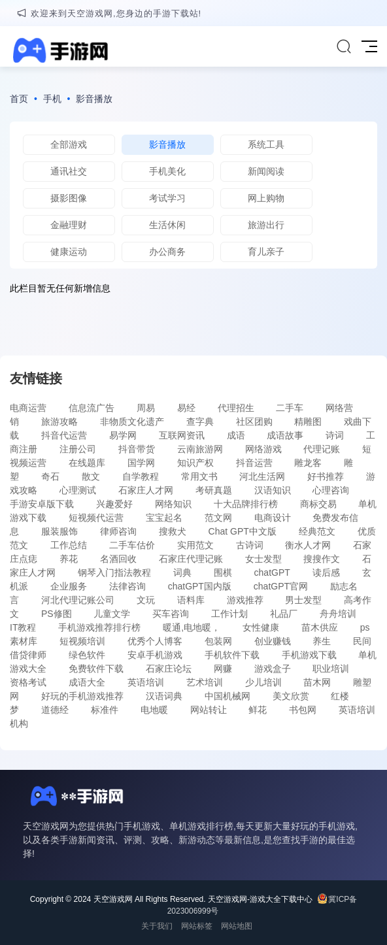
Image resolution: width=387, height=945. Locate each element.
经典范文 (317, 531)
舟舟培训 (338, 613)
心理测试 (77, 490)
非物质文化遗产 (132, 421)
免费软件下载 (96, 668)
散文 (91, 476)
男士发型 (303, 600)
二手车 (289, 408)
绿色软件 (87, 655)
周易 (146, 408)
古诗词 (249, 545)
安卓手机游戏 (154, 655)
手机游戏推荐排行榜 (99, 627)
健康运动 (68, 251)
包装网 (218, 641)
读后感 (326, 572)
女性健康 (261, 627)
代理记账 (321, 449)
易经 (186, 408)
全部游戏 (68, 144)
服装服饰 (59, 531)
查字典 (200, 421)
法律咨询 (127, 586)
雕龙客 (308, 462)
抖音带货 (136, 449)
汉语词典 (164, 696)
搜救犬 (172, 531)
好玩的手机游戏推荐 (82, 696)
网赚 (223, 668)
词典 (182, 572)
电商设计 (272, 517)
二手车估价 (132, 545)
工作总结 (68, 545)
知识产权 (195, 462)
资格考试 (28, 682)
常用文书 (199, 476)
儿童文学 (111, 613)
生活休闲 (167, 225)
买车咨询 (170, 613)
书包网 (302, 710)
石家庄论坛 (169, 668)
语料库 (191, 600)
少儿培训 (263, 682)
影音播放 (94, 98)
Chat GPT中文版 (243, 531)
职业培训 (330, 668)
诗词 (335, 435)
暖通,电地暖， (191, 627)
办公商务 (167, 251)
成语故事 (285, 435)
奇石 (50, 476)
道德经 (55, 710)
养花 (68, 559)
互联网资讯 (182, 435)
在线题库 (87, 462)
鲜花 (257, 710)
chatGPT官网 (281, 586)
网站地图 (236, 926)
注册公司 (77, 449)
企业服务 (68, 586)
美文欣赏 (291, 696)
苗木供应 (319, 627)
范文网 (218, 517)
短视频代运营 (96, 517)
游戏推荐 (245, 600)
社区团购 (254, 421)
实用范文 (195, 545)
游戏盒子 (272, 668)
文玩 (146, 600)
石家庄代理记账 (191, 559)
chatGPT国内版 (199, 586)
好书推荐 (325, 476)
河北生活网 (262, 476)
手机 (52, 98)
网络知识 (173, 504)
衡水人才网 (308, 545)
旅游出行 (266, 225)
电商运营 (28, 408)
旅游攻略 (59, 421)
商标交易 (318, 504)
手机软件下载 (232, 655)
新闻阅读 (266, 171)
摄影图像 (68, 198)
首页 (19, 98)
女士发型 (263, 559)
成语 (236, 435)
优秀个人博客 (154, 641)
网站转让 (208, 710)
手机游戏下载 (309, 655)
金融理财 (68, 225)
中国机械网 (227, 696)
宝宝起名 (164, 517)
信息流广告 (91, 408)
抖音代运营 (64, 435)
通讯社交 (68, 171)
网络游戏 (263, 449)
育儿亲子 (266, 251)
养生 (321, 641)
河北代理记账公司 (77, 600)
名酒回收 (118, 559)
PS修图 (56, 613)
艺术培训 (204, 682)
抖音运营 (254, 462)
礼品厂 (283, 613)
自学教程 (140, 476)
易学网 (123, 435)
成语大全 (87, 682)
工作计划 (229, 613)
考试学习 (167, 198)
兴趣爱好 (114, 504)
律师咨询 (118, 531)
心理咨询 (330, 490)
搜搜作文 (321, 559)
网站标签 (196, 926)
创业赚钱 (272, 641)
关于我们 (157, 926)
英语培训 (145, 682)
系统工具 (266, 144)
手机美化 (167, 171)
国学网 (141, 462)
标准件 (104, 710)
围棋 (223, 572)
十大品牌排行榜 (246, 504)
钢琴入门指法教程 (114, 572)
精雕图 (308, 421)
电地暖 (154, 710)
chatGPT (272, 572)
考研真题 (213, 490)
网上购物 (266, 198)
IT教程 (23, 627)
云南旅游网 (200, 449)
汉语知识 (272, 490)
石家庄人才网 (145, 490)
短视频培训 (82, 641)
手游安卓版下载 (42, 504)
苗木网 (317, 682)
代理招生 (236, 408)
